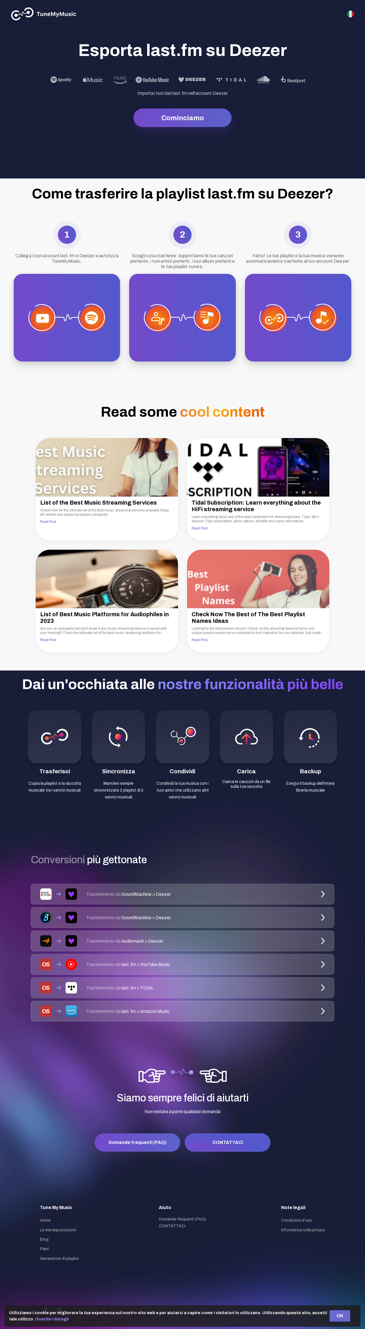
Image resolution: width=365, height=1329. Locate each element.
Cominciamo (182, 118)
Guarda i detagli (52, 1319)
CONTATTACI (227, 1142)
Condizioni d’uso (296, 1220)
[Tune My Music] (43, 14)
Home (45, 1220)
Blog (44, 1239)
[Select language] (350, 14)
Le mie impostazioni (58, 1230)
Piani (44, 1249)
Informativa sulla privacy (303, 1230)
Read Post (48, 522)
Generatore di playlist (59, 1258)
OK (339, 1315)
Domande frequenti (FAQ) (138, 1142)
